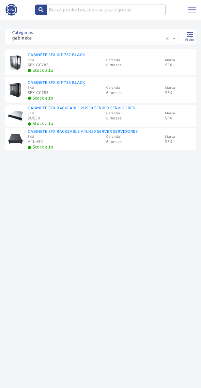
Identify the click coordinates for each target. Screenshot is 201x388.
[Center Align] (41, 10)
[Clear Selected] (167, 38)
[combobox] (95, 40)
